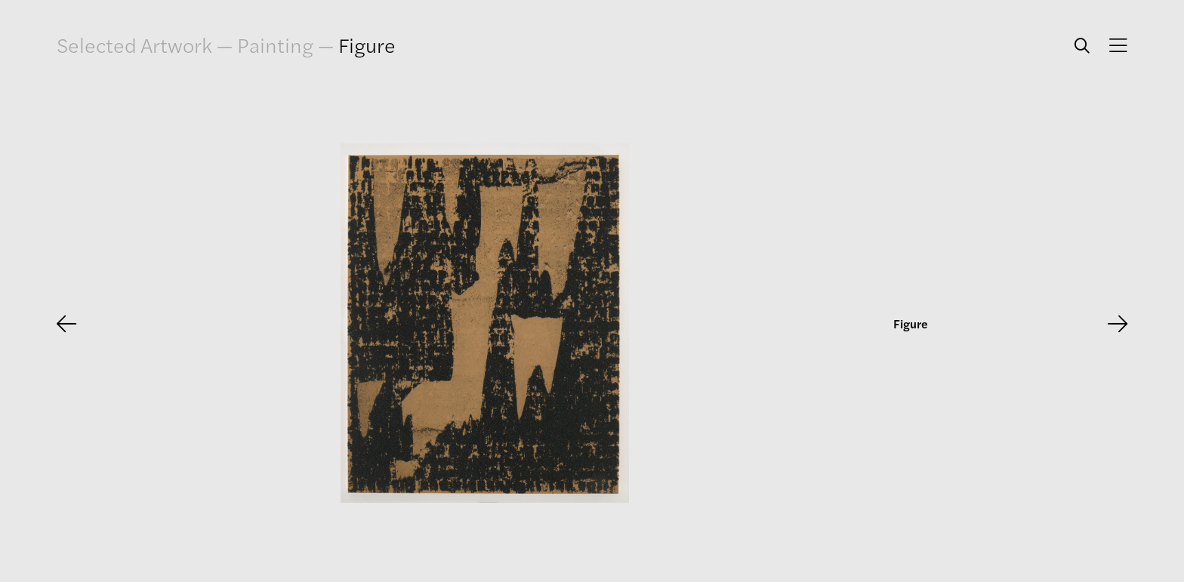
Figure (367, 44)
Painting (275, 44)
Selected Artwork (134, 45)
